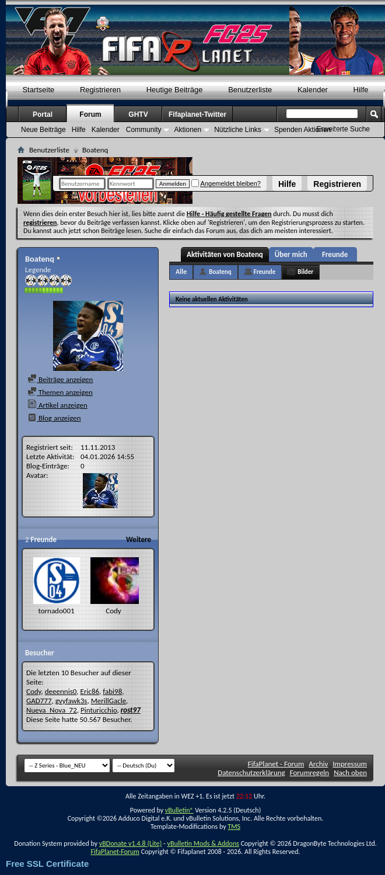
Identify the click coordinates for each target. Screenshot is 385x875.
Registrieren (337, 184)
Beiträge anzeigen (60, 379)
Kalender (313, 89)
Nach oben (350, 772)
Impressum (349, 763)
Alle (181, 272)
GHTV (138, 114)
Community (144, 130)
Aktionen (187, 130)
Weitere (138, 539)
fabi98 (112, 691)
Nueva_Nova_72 (51, 710)
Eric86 (90, 691)
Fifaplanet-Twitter (197, 114)
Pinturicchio (98, 710)
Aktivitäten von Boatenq (225, 254)
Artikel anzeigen (57, 405)
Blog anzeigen (54, 418)
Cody (113, 610)
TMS (234, 826)
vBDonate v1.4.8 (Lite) (130, 843)
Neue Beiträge (43, 130)
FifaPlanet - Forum (276, 763)
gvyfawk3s (71, 700)
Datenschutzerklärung (251, 772)
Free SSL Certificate (47, 864)
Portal (42, 114)
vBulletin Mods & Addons (203, 843)
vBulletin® (179, 810)
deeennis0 (61, 691)
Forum (90, 114)
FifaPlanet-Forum (114, 852)
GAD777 (39, 700)
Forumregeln (310, 772)
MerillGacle (108, 700)
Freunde (335, 254)
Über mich (291, 254)
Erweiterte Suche (343, 129)
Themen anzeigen (60, 392)
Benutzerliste (250, 89)
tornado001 (56, 610)
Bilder (305, 272)
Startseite (38, 89)
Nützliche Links (237, 130)
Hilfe (287, 184)
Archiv (318, 763)
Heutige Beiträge (174, 89)
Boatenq (220, 272)
